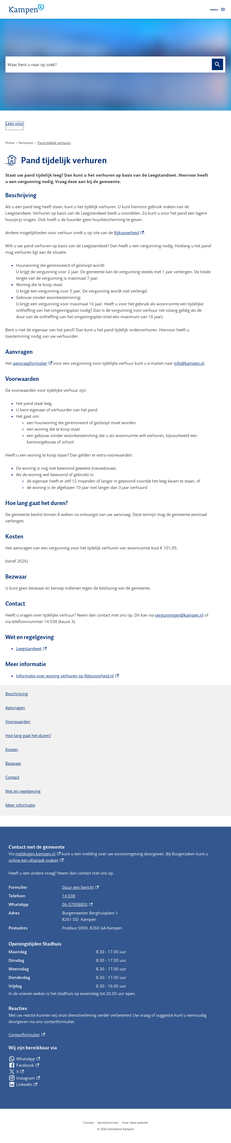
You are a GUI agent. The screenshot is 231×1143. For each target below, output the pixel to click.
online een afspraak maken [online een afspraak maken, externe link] (36, 860)
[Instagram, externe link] (24, 1078)
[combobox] (115, 64)
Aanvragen (15, 707)
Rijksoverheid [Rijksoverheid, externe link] (129, 232)
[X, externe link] (16, 1071)
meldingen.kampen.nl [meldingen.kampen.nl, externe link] (37, 853)
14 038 (68, 895)
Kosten (11, 749)
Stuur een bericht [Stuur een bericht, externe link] (80, 887)
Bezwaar (13, 763)
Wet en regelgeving (22, 791)
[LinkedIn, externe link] (23, 1084)
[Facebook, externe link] (24, 1065)
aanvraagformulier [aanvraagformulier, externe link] (32, 363)
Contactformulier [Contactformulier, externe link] (27, 1034)
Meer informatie (20, 805)
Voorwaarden (17, 721)
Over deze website (135, 1123)
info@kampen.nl (189, 363)
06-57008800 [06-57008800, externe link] (77, 904)
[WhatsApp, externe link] (24, 1058)
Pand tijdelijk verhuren (54, 142)
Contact (12, 777)
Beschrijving (16, 693)
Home (9, 142)
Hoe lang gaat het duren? (28, 735)
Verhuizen (25, 142)
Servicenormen (108, 1123)
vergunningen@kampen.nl (179, 615)
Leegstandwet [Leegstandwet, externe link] (31, 648)
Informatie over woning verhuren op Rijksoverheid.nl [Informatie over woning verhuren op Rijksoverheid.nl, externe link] (67, 675)
